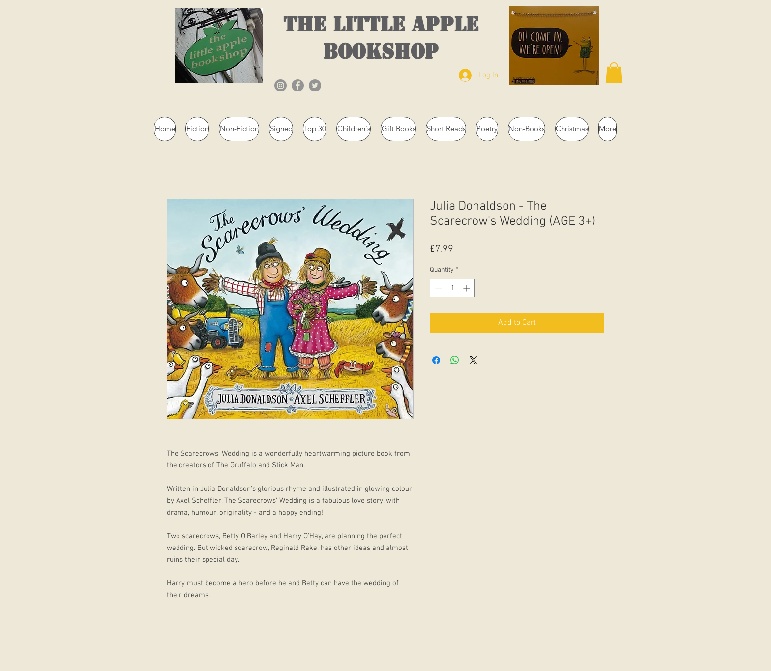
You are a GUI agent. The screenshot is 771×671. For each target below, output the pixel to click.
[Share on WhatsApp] (455, 360)
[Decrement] (437, 288)
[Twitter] (315, 85)
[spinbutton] (452, 288)
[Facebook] (298, 85)
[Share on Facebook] (436, 360)
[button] (614, 72)
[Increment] (467, 288)
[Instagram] (280, 85)
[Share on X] (473, 360)
